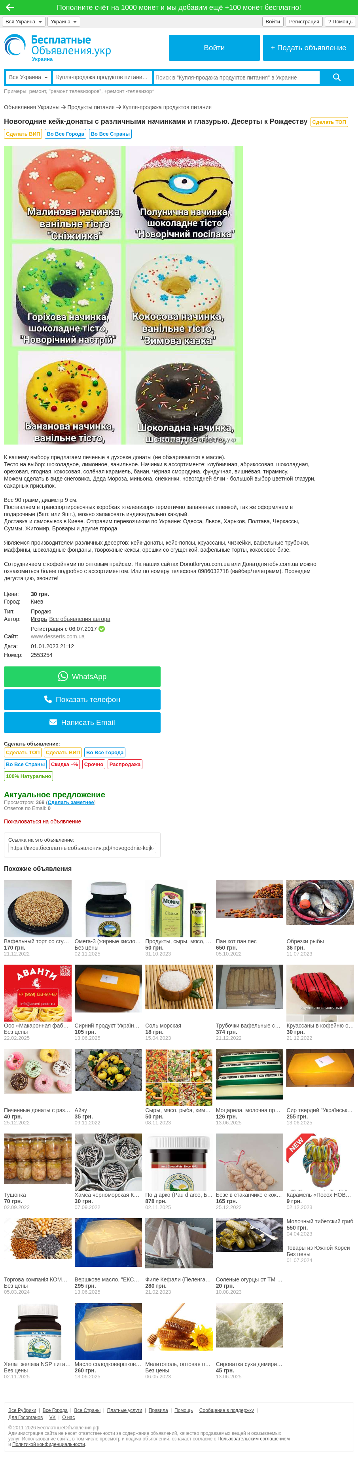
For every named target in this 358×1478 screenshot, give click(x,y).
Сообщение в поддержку (226, 1410)
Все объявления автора (79, 619)
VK (52, 1417)
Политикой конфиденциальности (48, 1444)
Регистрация (304, 22)
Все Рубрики (22, 1410)
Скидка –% (64, 764)
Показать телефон (82, 699)
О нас (68, 1417)
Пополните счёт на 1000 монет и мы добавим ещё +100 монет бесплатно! (179, 7)
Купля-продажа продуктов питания (167, 107)
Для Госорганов (25, 1417)
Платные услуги (124, 1410)
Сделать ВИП (23, 134)
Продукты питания (91, 107)
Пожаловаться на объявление (42, 821)
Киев (37, 601)
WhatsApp (82, 676)
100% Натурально (28, 776)
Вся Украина (24, 22)
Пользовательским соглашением (254, 1439)
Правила (158, 1410)
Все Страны (87, 1410)
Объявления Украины (31, 107)
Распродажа (125, 764)
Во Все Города (65, 134)
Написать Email (82, 722)
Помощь (183, 1410)
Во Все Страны (110, 134)
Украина (64, 22)
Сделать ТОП (329, 122)
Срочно (93, 764)
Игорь (39, 619)
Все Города (55, 1410)
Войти (273, 22)
